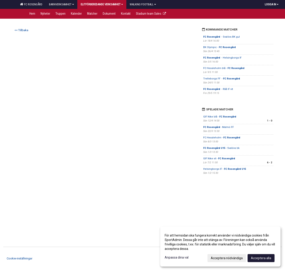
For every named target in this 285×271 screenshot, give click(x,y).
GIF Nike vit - (219, 158)
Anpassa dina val (177, 257)
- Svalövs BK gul (221, 36)
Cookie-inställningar (19, 258)
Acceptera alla (261, 258)
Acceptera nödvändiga (227, 258)
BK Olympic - (219, 47)
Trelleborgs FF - (222, 78)
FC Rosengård (31, 4)
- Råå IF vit (218, 89)
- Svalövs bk (221, 148)
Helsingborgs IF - (224, 169)
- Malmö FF (218, 127)
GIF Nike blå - (220, 116)
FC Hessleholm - (221, 137)
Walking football (143, 4)
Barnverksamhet (61, 4)
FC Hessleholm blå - (224, 68)
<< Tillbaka (21, 30)
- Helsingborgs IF (222, 57)
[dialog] (220, 247)
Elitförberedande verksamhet (102, 4)
